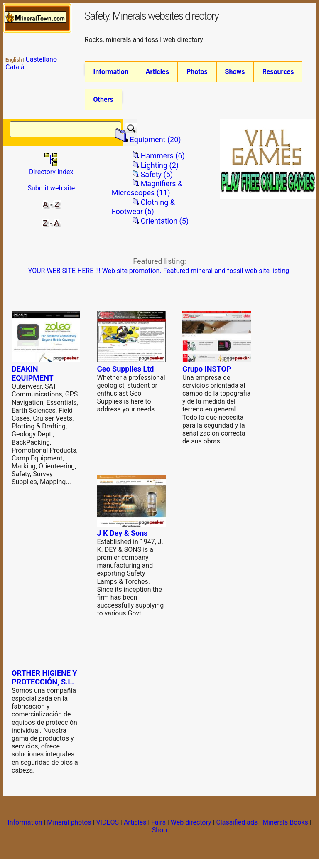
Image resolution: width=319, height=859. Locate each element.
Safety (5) (157, 174)
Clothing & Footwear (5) (143, 207)
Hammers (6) (163, 155)
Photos (197, 72)
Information (110, 72)
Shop (159, 830)
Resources (278, 72)
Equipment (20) (155, 139)
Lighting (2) (160, 165)
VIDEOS (107, 822)
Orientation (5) (165, 221)
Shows (235, 72)
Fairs (158, 822)
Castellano (41, 59)
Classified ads (237, 822)
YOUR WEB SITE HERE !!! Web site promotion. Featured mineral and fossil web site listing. (159, 271)
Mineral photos (69, 822)
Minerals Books (285, 822)
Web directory (191, 822)
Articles (157, 72)
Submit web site (51, 188)
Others (103, 99)
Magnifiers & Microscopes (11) (147, 188)
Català (15, 67)
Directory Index (51, 168)
